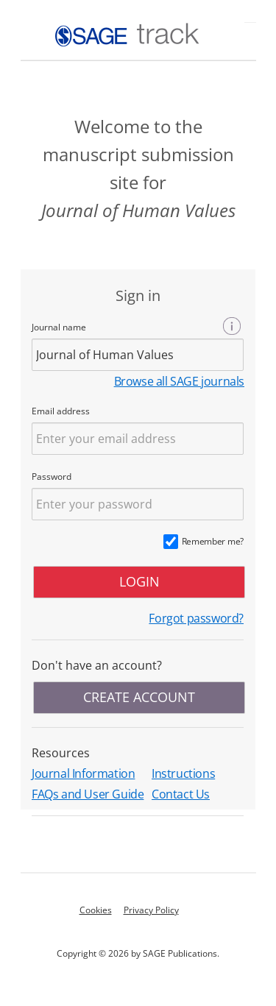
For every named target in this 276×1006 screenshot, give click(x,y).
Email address (61, 411)
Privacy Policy (151, 910)
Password (51, 476)
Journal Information (83, 773)
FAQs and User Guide (88, 794)
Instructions (183, 773)
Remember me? (213, 541)
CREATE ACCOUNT (139, 697)
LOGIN (139, 581)
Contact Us (181, 794)
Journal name (59, 327)
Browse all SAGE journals (179, 381)
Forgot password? (196, 618)
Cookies (95, 910)
